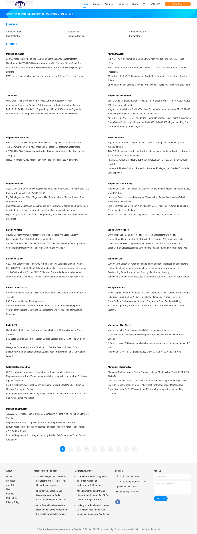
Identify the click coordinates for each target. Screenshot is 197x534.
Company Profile (14, 31)
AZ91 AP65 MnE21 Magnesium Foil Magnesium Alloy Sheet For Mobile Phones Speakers (145, 336)
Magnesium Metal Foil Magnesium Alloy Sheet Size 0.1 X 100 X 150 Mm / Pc (144, 352)
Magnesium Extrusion (16, 409)
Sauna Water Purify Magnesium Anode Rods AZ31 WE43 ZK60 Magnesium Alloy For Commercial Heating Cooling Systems (148, 124)
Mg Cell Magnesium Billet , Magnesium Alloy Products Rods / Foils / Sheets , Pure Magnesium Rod (45, 199)
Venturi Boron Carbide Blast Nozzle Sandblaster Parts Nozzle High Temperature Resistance (44, 312)
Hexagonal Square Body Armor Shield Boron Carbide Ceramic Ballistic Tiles (42, 347)
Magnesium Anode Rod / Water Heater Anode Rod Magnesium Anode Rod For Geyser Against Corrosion (47, 378)
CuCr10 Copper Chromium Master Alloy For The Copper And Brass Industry (42, 235)
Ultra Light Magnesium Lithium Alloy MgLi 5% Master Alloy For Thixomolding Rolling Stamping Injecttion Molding (148, 208)
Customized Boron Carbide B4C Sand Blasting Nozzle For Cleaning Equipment (43, 305)
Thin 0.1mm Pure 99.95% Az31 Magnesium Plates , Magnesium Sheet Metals (43, 147)
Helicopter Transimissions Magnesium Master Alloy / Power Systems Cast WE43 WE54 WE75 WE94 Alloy (146, 199)
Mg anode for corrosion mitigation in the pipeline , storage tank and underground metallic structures (146, 144)
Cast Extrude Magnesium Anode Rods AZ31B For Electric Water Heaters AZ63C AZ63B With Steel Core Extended (149, 103)
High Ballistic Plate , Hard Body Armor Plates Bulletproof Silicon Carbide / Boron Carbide (44, 332)
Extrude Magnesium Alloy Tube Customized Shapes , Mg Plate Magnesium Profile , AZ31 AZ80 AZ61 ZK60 (45, 429)
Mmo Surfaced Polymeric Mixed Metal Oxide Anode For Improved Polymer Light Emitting (44, 69)
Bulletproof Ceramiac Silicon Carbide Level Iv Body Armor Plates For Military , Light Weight (45, 354)
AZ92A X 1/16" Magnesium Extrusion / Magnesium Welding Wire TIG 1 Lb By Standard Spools (47, 416)
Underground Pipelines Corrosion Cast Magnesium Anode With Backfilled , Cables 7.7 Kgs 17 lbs (93, 509)
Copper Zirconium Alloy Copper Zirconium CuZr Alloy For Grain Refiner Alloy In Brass (46, 243)
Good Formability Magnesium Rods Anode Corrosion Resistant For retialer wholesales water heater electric (52, 510)
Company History (137, 31)
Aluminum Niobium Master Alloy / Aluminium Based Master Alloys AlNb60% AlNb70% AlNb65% (148, 374)
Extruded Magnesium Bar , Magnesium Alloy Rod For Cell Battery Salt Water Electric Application (46, 437)
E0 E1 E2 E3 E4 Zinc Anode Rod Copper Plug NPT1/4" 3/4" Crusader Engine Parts (45, 109)
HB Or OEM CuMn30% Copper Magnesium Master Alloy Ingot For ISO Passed (144, 214)
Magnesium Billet (14, 183)
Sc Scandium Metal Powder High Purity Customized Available (35, 248)
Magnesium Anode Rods (119, 95)
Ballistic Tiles (12, 325)
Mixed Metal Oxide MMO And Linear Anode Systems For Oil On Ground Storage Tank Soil (93, 495)
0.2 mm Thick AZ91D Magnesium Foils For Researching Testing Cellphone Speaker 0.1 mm (149, 345)
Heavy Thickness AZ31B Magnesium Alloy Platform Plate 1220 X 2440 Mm (42, 160)
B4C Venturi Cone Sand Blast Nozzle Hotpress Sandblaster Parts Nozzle (142, 235)
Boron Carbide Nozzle (16, 287)
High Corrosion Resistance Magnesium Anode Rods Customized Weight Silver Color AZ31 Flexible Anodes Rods (51, 496)
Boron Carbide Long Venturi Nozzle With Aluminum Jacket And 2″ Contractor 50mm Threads (46, 294)
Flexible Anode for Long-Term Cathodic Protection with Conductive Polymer (42, 113)
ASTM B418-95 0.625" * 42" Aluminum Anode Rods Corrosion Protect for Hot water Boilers (147, 78)
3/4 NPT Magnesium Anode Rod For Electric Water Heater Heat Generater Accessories (51, 480)
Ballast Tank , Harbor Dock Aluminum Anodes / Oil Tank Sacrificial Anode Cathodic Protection (147, 69)
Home (9, 476)
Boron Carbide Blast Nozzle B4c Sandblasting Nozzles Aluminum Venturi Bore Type (147, 248)
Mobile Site (11, 498)
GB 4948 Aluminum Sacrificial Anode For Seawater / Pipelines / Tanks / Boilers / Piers (149, 85)
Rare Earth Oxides (15, 258)
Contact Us (134, 36)
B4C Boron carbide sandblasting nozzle (25, 301)
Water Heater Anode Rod (18, 367)
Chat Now (178, 4)
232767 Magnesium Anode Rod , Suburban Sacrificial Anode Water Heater (41, 59)
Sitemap (10, 493)
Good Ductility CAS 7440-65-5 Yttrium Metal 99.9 (29, 239)
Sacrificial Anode (116, 137)
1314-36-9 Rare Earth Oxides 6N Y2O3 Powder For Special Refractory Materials (43, 272)
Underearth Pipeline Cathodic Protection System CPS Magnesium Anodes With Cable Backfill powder (148, 170)
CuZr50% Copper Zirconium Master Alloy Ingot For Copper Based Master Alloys (145, 385)
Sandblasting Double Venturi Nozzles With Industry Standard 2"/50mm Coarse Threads (149, 276)
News (9, 489)
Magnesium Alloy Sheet (119, 325)
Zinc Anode (11, 95)
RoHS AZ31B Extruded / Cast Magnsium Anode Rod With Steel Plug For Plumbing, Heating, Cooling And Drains (45, 387)
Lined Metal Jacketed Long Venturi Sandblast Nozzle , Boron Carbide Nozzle (144, 243)
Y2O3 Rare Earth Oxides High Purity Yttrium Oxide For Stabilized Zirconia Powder (44, 264)
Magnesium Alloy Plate (17, 137)
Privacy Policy (12, 502)
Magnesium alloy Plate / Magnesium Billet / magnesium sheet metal (140, 330)
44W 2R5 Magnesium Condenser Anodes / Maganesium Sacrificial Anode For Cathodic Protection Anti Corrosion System (149, 153)
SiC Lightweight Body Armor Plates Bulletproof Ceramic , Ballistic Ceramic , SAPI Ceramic (146, 307)
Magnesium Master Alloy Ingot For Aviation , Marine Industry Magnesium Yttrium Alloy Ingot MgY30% (149, 190)
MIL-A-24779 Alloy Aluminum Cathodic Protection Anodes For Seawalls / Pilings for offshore (147, 61)
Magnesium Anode (15, 54)
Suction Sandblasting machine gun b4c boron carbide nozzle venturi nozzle (143, 268)
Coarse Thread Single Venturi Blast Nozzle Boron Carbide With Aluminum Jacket (146, 239)
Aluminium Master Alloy (119, 367)
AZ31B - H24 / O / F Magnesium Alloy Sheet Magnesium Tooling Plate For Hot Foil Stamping (45, 153)
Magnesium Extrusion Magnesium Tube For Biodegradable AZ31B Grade (40, 422)
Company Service (76, 36)
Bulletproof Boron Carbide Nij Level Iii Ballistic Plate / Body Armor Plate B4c (144, 297)
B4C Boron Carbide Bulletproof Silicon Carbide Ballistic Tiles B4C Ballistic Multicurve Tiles (46, 341)
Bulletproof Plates (116, 287)
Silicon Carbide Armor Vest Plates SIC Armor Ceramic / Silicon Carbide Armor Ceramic (149, 292)
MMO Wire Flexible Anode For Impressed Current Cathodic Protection (39, 101)
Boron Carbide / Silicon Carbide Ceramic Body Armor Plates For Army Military (144, 301)
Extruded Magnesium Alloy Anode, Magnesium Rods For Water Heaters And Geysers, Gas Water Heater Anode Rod (46, 395)
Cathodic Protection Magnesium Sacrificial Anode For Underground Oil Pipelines (92, 480)
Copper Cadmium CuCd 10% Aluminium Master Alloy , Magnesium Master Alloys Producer (146, 391)
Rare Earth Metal (14, 230)
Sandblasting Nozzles (118, 230)
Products (10, 481)
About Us (10, 485)
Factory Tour (74, 31)
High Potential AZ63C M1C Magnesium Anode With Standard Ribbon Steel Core (44, 63)
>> (134, 449)
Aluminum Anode (116, 54)
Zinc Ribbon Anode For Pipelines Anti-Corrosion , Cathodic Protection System (43, 105)
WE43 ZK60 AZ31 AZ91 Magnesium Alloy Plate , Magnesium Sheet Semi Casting (44, 142)
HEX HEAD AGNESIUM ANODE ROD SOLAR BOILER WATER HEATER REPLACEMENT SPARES (148, 162)
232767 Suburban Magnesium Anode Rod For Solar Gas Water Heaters (40, 372)
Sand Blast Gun (115, 258)
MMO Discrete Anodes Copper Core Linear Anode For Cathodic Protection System (45, 76)
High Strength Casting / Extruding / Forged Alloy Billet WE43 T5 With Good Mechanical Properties (47, 216)
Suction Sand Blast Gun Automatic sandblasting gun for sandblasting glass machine (148, 264)
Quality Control (13, 36)
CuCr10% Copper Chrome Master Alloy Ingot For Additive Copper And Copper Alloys (147, 380)
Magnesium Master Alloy (120, 183)
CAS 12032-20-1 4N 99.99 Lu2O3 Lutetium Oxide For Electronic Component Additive (46, 268)
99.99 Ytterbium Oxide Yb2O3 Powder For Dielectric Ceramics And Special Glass (44, 276)
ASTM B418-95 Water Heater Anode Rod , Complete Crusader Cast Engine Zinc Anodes (149, 118)
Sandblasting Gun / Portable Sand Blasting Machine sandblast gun (139, 272)
